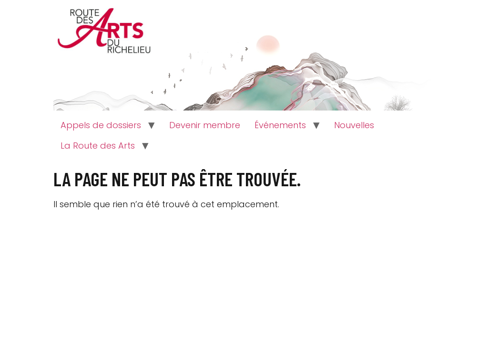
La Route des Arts (98, 145)
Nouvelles (354, 125)
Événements (280, 125)
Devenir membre (204, 125)
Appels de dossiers (101, 125)
